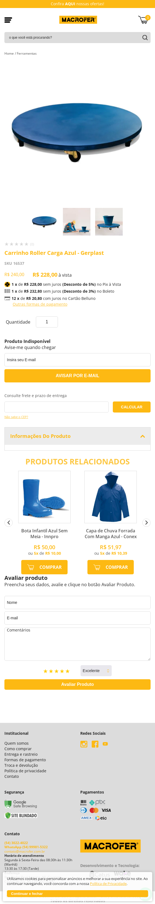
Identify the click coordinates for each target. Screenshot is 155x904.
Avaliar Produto (77, 684)
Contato (11, 776)
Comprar (50, 567)
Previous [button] (8, 523)
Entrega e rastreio (21, 754)
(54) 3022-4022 (16, 840)
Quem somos (16, 743)
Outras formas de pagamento (40, 304)
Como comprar (18, 748)
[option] (45, 222)
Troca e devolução (21, 765)
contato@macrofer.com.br (24, 849)
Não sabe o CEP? (16, 417)
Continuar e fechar (27, 894)
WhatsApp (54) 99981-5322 (26, 845)
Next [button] (146, 523)
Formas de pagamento (25, 759)
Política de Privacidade (108, 883)
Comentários (77, 644)
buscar (144, 37)
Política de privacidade (25, 770)
